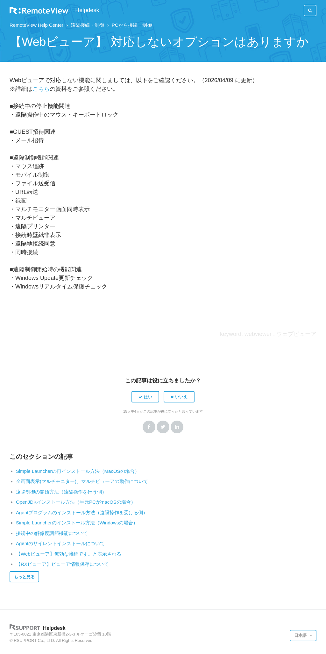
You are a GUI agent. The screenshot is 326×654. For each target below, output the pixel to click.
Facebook (149, 427)
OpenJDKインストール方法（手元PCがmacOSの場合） (76, 502)
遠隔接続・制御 (87, 25)
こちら (41, 89)
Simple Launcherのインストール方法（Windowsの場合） (77, 522)
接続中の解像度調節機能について (52, 533)
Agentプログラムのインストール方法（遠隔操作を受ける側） (82, 512)
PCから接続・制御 (132, 25)
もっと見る (24, 576)
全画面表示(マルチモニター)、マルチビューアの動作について (82, 481)
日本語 (301, 635)
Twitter (163, 427)
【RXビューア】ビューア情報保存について (62, 564)
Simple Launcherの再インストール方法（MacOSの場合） (77, 471)
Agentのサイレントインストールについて (60, 543)
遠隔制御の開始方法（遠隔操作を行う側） (61, 491)
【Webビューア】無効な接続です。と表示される (68, 554)
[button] (145, 396)
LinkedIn (177, 427)
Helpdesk (87, 10)
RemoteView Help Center (36, 25)
